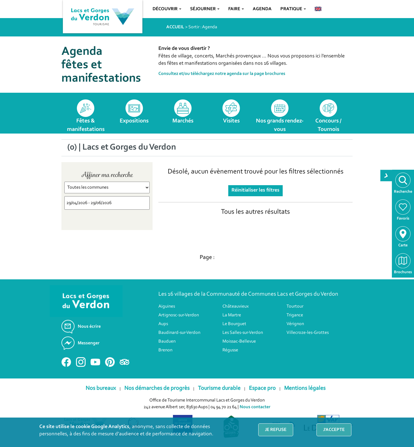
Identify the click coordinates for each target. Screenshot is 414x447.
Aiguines (166, 306)
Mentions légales (304, 388)
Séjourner (205, 9)
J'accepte (334, 429)
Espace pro (262, 388)
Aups (163, 324)
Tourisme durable (219, 388)
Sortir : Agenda (202, 27)
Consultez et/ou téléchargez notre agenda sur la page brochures (221, 73)
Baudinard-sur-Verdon (179, 332)
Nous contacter (255, 407)
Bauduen (167, 341)
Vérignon (295, 324)
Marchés (182, 121)
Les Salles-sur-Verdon (242, 332)
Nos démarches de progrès (157, 388)
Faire (236, 9)
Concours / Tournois (328, 125)
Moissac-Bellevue (239, 341)
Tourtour (294, 306)
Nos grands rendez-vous (280, 125)
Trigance (294, 315)
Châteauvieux (235, 306)
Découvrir (167, 9)
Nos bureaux (101, 388)
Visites (231, 121)
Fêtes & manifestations (86, 125)
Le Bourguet (234, 324)
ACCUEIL (175, 27)
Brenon (165, 350)
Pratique (293, 9)
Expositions (134, 121)
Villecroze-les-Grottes (307, 332)
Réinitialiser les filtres (255, 190)
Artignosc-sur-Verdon (178, 315)
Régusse (230, 350)
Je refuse (275, 429)
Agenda (262, 9)
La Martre (231, 315)
